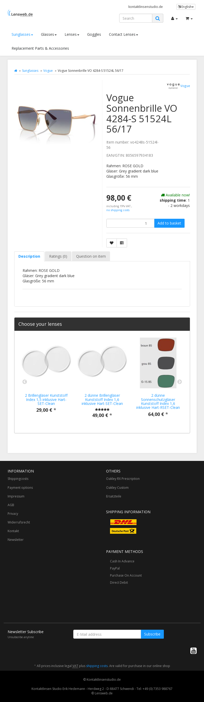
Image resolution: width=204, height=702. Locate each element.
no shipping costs (117, 210)
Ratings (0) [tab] (58, 256)
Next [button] (179, 382)
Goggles (94, 34)
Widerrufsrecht (19, 522)
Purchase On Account (126, 575)
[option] (46, 379)
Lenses (72, 34)
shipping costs (97, 666)
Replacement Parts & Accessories (40, 48)
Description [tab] (29, 256)
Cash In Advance (122, 561)
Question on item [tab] (91, 256)
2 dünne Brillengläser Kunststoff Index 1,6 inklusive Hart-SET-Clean (102, 399)
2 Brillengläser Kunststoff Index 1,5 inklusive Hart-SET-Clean (46, 399)
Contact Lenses (123, 34)
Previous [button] (24, 382)
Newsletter (16, 539)
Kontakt (13, 531)
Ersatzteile (113, 496)
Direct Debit (119, 582)
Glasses (49, 34)
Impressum (16, 496)
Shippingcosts (18, 478)
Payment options (20, 487)
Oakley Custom (117, 487)
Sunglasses (22, 34)
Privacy (13, 513)
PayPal (115, 568)
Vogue (48, 70)
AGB (11, 505)
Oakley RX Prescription (123, 478)
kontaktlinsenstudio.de (145, 6)
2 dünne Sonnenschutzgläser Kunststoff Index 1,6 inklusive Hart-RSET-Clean (158, 401)
